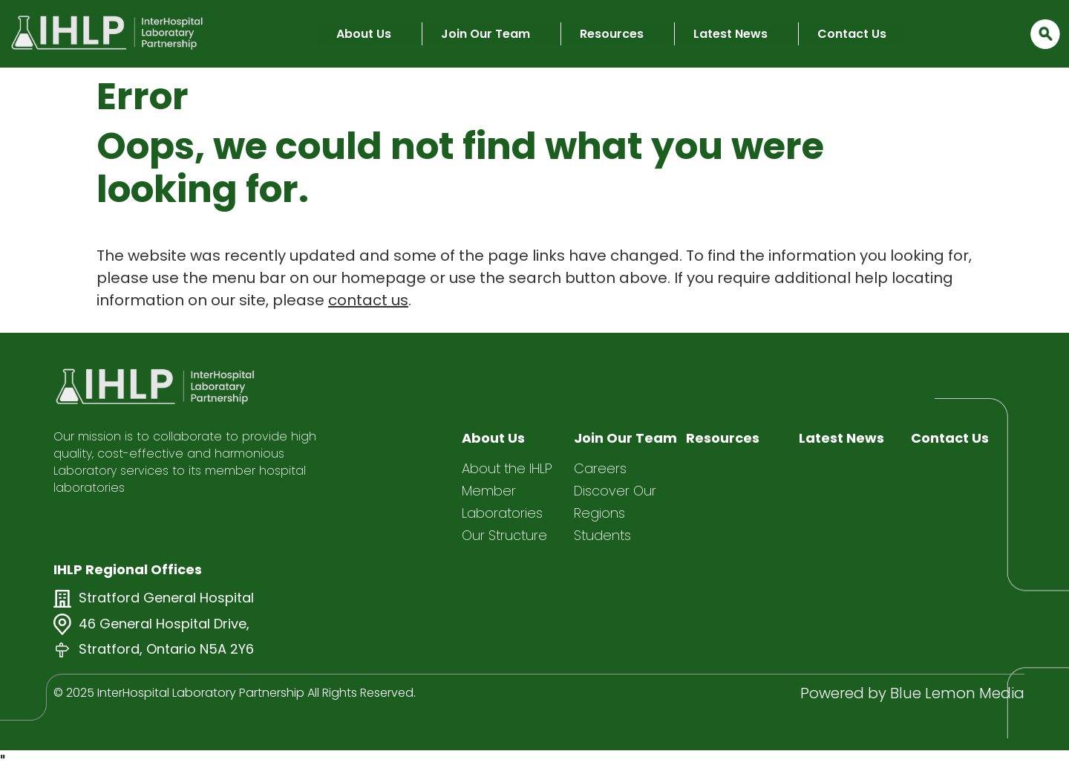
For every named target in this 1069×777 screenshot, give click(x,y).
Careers (600, 468)
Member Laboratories (502, 501)
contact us (368, 300)
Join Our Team (485, 33)
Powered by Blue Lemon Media (912, 693)
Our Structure (504, 535)
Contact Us (851, 33)
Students (602, 535)
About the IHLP (507, 468)
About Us (363, 33)
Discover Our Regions (615, 501)
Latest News (730, 33)
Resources (612, 33)
